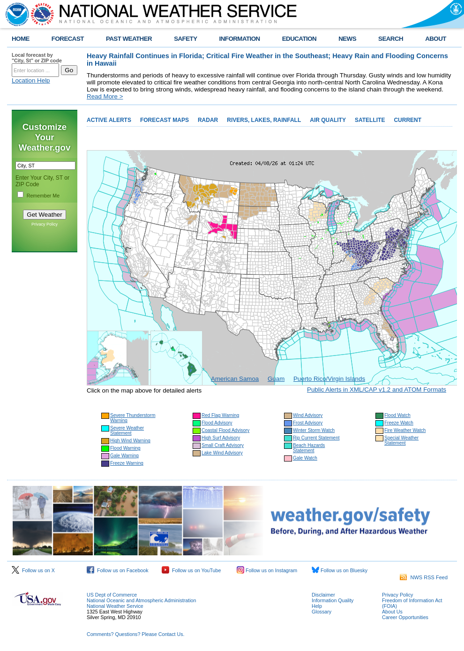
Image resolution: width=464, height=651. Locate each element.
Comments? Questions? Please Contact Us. (135, 634)
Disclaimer (323, 595)
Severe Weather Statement (127, 430)
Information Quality (332, 600)
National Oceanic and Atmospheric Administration (141, 600)
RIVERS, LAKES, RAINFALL (264, 120)
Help (317, 606)
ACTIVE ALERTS (109, 120)
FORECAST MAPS (164, 120)
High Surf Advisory (221, 437)
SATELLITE (370, 120)
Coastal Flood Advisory (225, 430)
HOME (21, 38)
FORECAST (68, 38)
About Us (392, 611)
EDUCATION (299, 38)
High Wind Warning (130, 440)
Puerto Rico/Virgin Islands (329, 378)
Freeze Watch (398, 422)
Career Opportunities (405, 617)
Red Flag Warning (220, 415)
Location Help (31, 80)
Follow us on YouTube (191, 570)
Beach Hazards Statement (309, 448)
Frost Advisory (307, 422)
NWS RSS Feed (424, 577)
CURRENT (407, 120)
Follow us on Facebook (118, 570)
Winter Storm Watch (314, 430)
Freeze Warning (126, 463)
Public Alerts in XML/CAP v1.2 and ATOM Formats (376, 389)
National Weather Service (115, 606)
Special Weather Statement (401, 440)
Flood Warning (125, 448)
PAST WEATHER (129, 38)
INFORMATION (239, 38)
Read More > (105, 96)
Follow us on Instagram (267, 570)
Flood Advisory (217, 422)
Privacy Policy (44, 224)
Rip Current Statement (316, 437)
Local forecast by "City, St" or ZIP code (37, 57)
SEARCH (390, 38)
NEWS (347, 38)
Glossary (321, 611)
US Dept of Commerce (112, 595)
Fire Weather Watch (405, 430)
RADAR (208, 120)
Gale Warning (124, 455)
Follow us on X (33, 570)
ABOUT (435, 38)
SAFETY (185, 38)
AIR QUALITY (328, 120)
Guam (276, 378)
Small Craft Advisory (223, 445)
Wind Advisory (307, 415)
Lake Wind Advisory (222, 452)
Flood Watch (397, 415)
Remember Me (43, 195)
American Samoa (235, 378)
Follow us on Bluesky (339, 570)
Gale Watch (305, 458)
